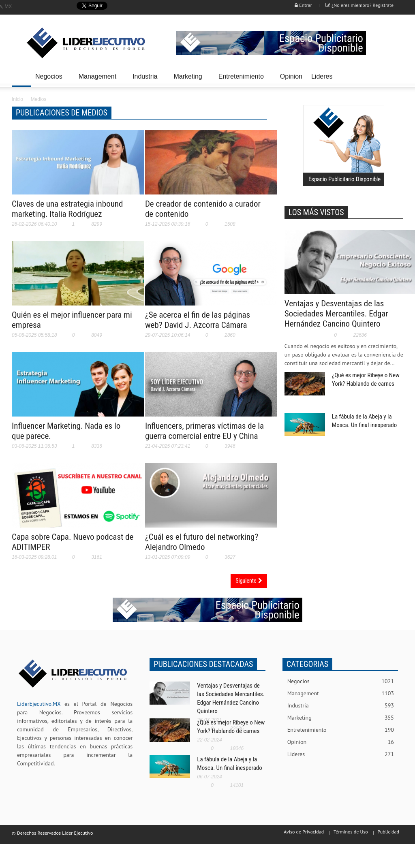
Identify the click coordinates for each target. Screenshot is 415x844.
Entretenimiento (242, 80)
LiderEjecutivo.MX (38, 703)
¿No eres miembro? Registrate (359, 5)
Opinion (291, 76)
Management (98, 80)
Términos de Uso (351, 832)
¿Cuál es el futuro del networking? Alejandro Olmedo (201, 542)
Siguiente (248, 580)
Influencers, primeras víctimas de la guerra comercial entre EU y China (204, 431)
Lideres (323, 80)
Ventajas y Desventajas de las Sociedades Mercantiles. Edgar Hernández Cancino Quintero (336, 314)
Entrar (303, 5)
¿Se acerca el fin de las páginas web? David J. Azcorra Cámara (197, 320)
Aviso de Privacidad (304, 832)
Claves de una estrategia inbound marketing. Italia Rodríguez (67, 209)
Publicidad (388, 832)
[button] (395, 75)
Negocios (50, 80)
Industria (146, 80)
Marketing (189, 80)
